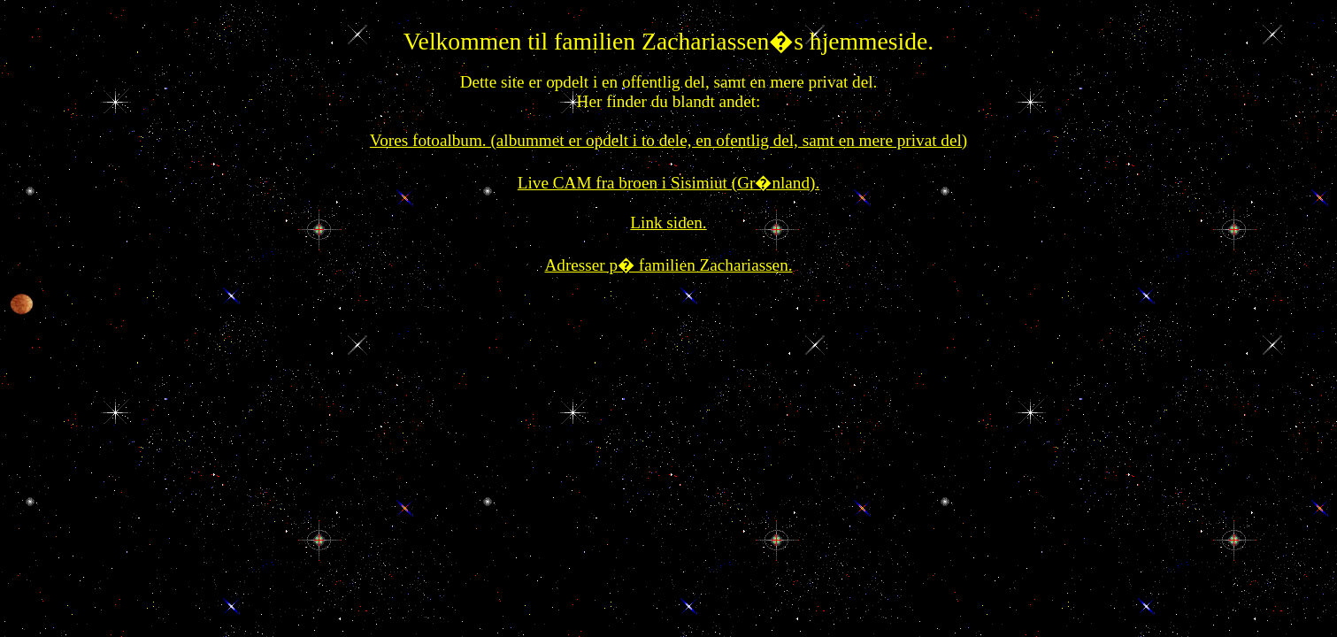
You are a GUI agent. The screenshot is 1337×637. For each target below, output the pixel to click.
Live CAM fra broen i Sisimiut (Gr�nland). (668, 182)
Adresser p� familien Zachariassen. (668, 265)
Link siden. (668, 222)
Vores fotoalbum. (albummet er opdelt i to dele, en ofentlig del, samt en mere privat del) (668, 140)
